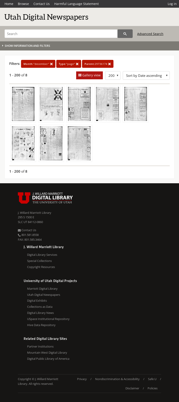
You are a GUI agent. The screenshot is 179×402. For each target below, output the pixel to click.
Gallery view (91, 75)
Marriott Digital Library (42, 289)
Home (9, 4)
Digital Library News (40, 313)
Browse (23, 4)
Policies (153, 388)
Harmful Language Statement (76, 4)
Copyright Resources (41, 267)
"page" (69, 64)
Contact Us (41, 4)
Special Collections (39, 261)
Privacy (82, 379)
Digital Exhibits (37, 301)
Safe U (152, 379)
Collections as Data (39, 307)
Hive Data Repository (41, 325)
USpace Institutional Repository (48, 319)
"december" (38, 64)
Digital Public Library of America (48, 359)
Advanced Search (150, 34)
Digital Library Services (42, 255)
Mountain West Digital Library (47, 352)
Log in (172, 4)
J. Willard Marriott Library (34, 213)
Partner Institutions (40, 346)
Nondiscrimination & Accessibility (117, 379)
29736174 (98, 64)
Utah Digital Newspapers (43, 295)
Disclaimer (132, 388)
